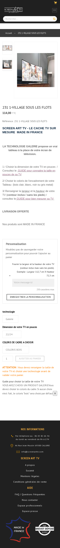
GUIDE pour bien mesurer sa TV (35, 198)
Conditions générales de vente (30, 481)
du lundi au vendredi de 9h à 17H (32, 439)
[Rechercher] (30, 19)
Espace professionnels (30, 505)
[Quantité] (7, 358)
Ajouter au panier (30, 358)
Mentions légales (30, 476)
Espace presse (30, 511)
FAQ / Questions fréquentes (30, 494)
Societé (30, 470)
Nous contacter (30, 500)
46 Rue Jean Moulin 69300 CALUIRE (32, 445)
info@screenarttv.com (32, 451)
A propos (30, 465)
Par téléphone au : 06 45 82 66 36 (32, 436)
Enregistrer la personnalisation (30, 297)
